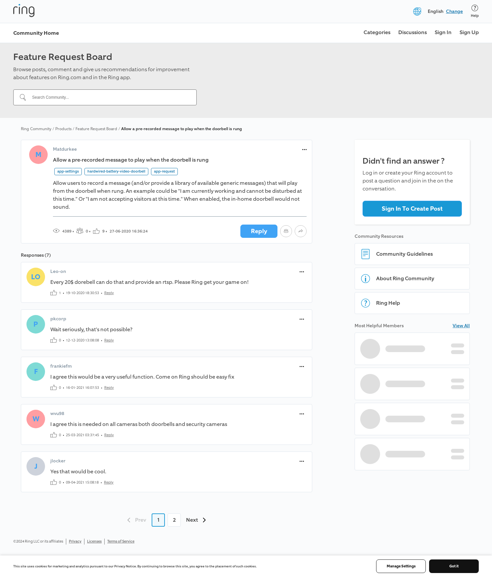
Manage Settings (401, 566)
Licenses (94, 541)
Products (63, 128)
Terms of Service (120, 541)
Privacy (75, 541)
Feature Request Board (96, 128)
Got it (454, 566)
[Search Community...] (109, 97)
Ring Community (36, 128)
